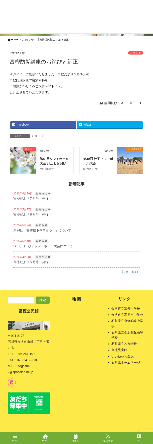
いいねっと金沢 (122, 356)
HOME (45, 438)
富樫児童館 (119, 350)
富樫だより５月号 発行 (30, 262)
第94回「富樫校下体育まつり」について (42, 230)
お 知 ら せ (135, 53)
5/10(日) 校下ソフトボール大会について (43, 246)
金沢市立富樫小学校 (125, 308)
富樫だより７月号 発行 (30, 198)
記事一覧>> (130, 272)
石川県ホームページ (125, 362)
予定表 (75, 438)
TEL (139, 438)
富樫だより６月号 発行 (30, 214)
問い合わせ (108, 438)
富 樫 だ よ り (43, 193)
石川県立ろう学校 (124, 343)
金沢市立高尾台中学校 (127, 314)
